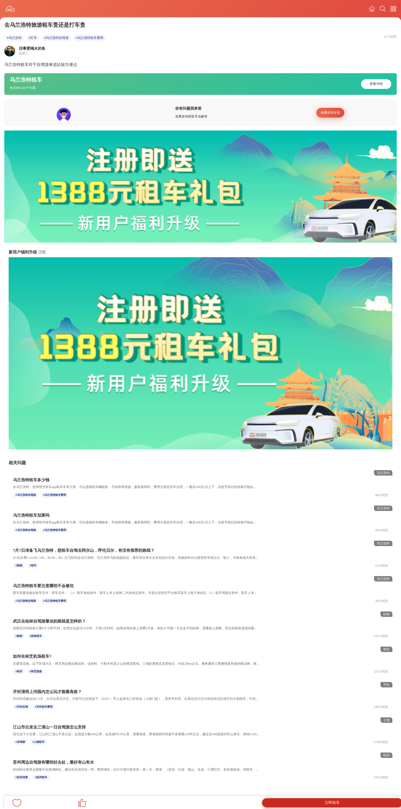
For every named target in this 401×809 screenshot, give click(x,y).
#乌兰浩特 (14, 38)
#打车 (33, 38)
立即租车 (332, 803)
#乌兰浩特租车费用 (89, 38)
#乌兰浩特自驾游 (56, 38)
